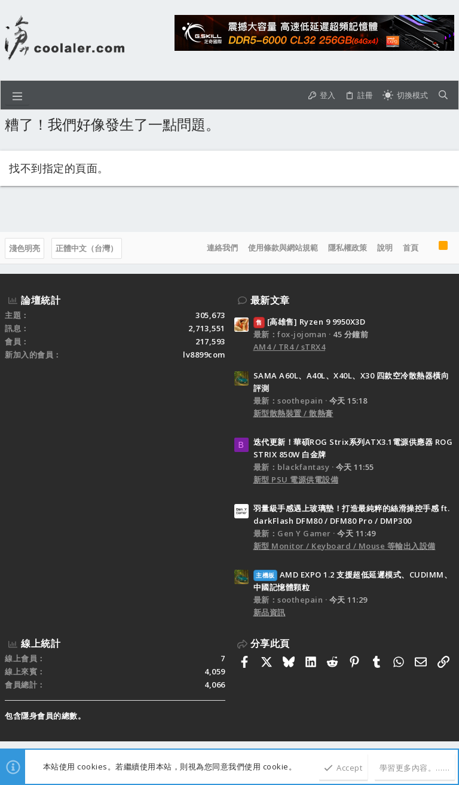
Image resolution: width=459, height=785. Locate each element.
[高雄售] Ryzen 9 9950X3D (309, 321)
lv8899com (204, 354)
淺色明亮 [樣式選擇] (24, 248)
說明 (385, 247)
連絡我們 (222, 247)
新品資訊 (269, 612)
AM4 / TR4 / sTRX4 (289, 346)
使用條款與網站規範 (283, 247)
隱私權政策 (347, 247)
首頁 (410, 247)
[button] (17, 95)
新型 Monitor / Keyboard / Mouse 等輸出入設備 (344, 545)
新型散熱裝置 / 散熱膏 (293, 413)
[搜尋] (443, 95)
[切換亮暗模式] (405, 95)
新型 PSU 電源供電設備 (296, 479)
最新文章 (270, 300)
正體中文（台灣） (87, 248)
